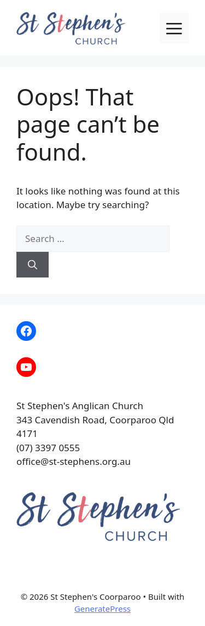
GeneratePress (102, 608)
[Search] (32, 265)
